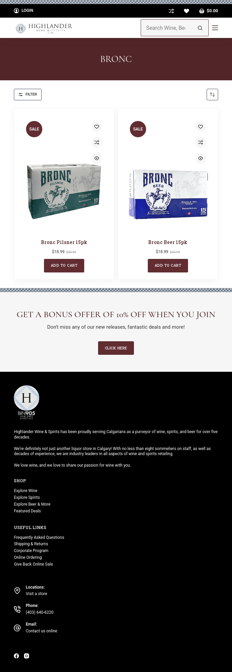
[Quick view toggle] (96, 158)
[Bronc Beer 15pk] (168, 173)
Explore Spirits (27, 497)
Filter (28, 94)
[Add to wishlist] (96, 126)
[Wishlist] (186, 11)
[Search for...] (166, 27)
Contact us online (41, 631)
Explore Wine (25, 490)
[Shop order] (212, 94)
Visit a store (36, 593)
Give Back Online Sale (33, 564)
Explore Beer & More (32, 504)
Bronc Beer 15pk (167, 242)
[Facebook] (16, 655)
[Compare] (171, 11)
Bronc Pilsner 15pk (64, 242)
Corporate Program (31, 550)
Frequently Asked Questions (39, 537)
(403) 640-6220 (39, 612)
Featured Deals (27, 511)
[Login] (23, 10)
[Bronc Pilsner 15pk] (64, 173)
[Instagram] (26, 655)
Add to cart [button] (64, 265)
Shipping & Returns (31, 544)
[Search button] (200, 27)
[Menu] (215, 28)
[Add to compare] (96, 142)
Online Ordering (28, 557)
